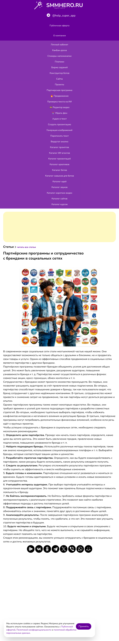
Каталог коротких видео (59, 192)
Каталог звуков (59, 187)
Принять (83, 626)
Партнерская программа (59, 90)
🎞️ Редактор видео (60, 107)
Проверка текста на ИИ (59, 101)
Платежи (59, 61)
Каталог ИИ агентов (59, 153)
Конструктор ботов (59, 73)
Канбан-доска (59, 50)
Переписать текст (59, 135)
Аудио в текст (59, 118)
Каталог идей (59, 181)
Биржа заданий (59, 67)
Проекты (59, 84)
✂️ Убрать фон (59, 113)
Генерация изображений (59, 130)
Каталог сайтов (59, 198)
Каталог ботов (59, 170)
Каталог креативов (59, 164)
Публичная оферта (59, 25)
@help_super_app (61, 15)
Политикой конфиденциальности (33, 629)
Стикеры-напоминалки (60, 56)
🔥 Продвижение (59, 95)
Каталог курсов (59, 204)
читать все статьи (26, 247)
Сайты (59, 78)
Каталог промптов (59, 147)
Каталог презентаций (59, 158)
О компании (59, 35)
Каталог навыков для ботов (59, 175)
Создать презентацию (59, 124)
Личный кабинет (59, 44)
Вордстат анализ (59, 141)
